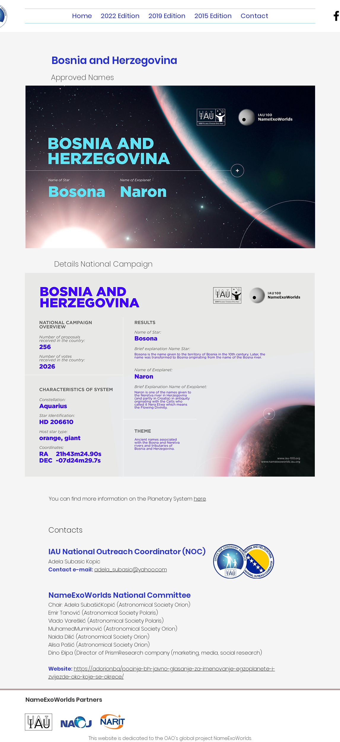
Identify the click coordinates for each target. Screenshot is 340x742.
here (200, 498)
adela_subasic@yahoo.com (130, 569)
